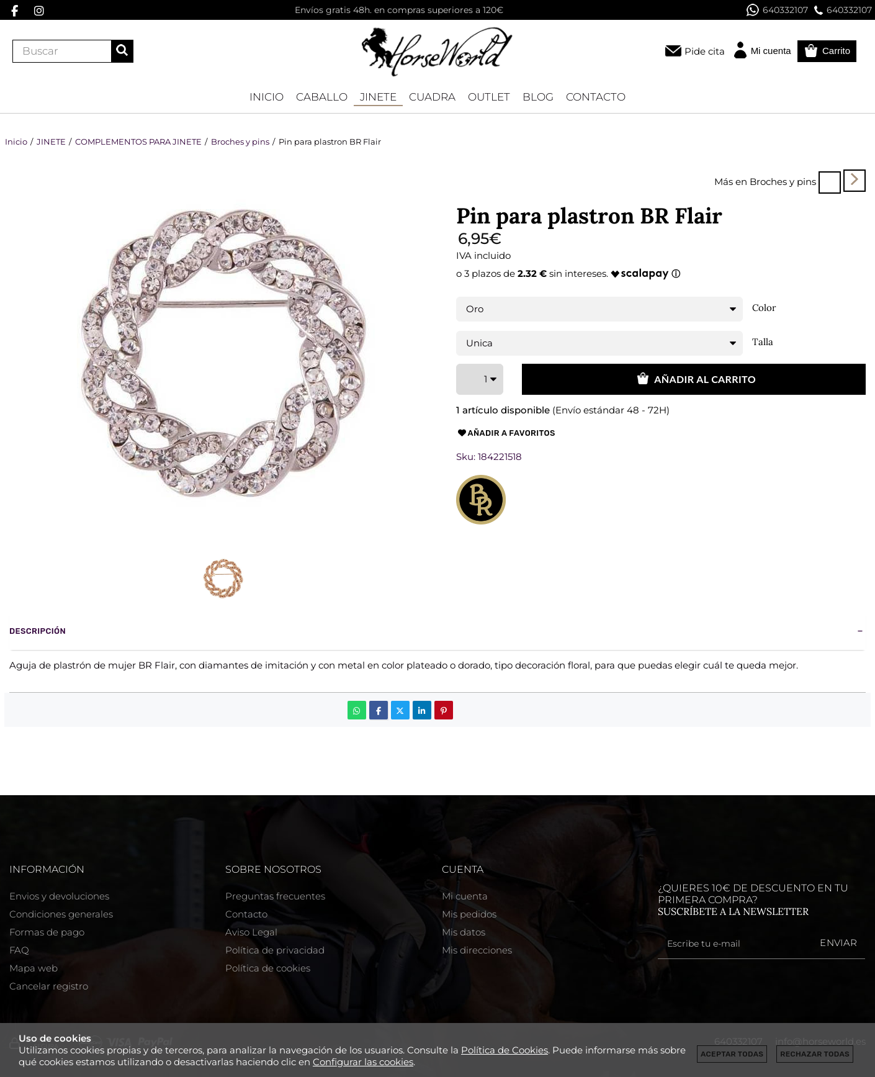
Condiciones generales (61, 914)
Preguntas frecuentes (275, 896)
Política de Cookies (504, 1050)
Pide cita (704, 51)
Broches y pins (783, 181)
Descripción (37, 631)
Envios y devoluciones (59, 896)
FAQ (19, 950)
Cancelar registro (48, 986)
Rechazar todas (815, 1054)
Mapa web (33, 968)
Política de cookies (267, 968)
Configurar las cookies (363, 1062)
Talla (762, 342)
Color (764, 307)
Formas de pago (46, 932)
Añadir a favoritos (505, 433)
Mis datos (463, 932)
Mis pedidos (469, 914)
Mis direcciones (477, 950)
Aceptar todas (732, 1054)
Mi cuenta (465, 896)
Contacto (246, 914)
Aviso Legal (251, 932)
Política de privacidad (275, 950)
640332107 (777, 10)
